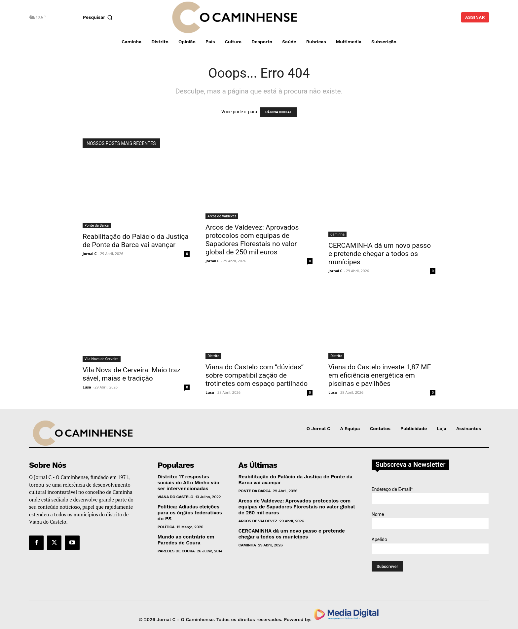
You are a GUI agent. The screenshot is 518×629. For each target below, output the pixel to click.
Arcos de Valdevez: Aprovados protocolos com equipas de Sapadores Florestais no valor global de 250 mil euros (252, 239)
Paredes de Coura (176, 551)
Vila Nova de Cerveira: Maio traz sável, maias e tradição (131, 374)
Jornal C (90, 253)
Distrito (213, 355)
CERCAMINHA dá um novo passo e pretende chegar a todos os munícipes (379, 253)
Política (166, 527)
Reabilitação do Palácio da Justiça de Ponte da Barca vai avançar (136, 241)
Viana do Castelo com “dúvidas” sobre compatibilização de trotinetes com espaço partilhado (256, 375)
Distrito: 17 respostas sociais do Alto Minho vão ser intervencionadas (188, 483)
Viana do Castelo (175, 497)
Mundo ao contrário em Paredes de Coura (186, 540)
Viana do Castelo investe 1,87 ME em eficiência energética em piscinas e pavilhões (379, 375)
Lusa (87, 387)
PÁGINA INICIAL (278, 112)
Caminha (337, 234)
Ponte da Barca (97, 225)
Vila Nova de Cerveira (102, 358)
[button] (99, 17)
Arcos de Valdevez (221, 216)
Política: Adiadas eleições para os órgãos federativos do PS (190, 513)
